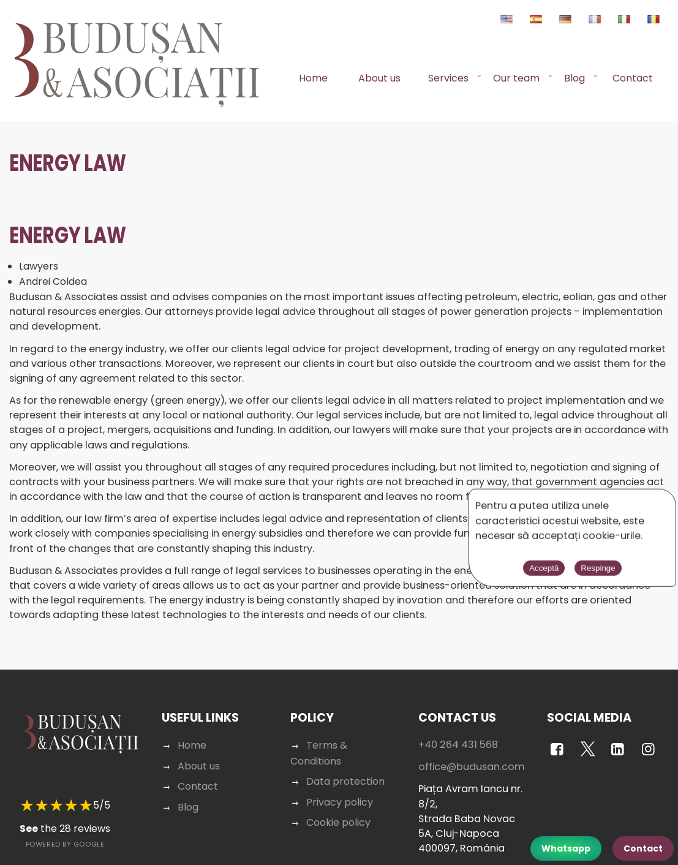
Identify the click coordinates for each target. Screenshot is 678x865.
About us (379, 78)
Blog (574, 78)
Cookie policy (338, 822)
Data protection (344, 782)
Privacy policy (339, 802)
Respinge (581, 570)
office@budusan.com (469, 767)
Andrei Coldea (54, 282)
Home (313, 78)
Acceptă (527, 570)
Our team (516, 78)
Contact (632, 78)
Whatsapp (565, 848)
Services (448, 78)
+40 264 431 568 (456, 745)
